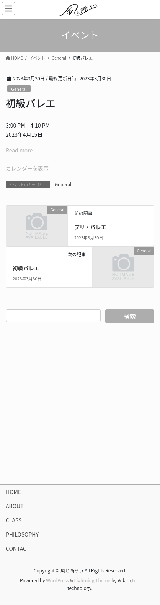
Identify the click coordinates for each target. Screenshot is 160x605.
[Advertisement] (80, 403)
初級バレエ (26, 268)
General (18, 89)
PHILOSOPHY (22, 534)
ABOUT (15, 506)
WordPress (57, 580)
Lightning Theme (92, 580)
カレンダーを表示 (27, 168)
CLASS (14, 520)
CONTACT (17, 548)
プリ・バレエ (90, 227)
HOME (13, 492)
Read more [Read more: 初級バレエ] (19, 150)
